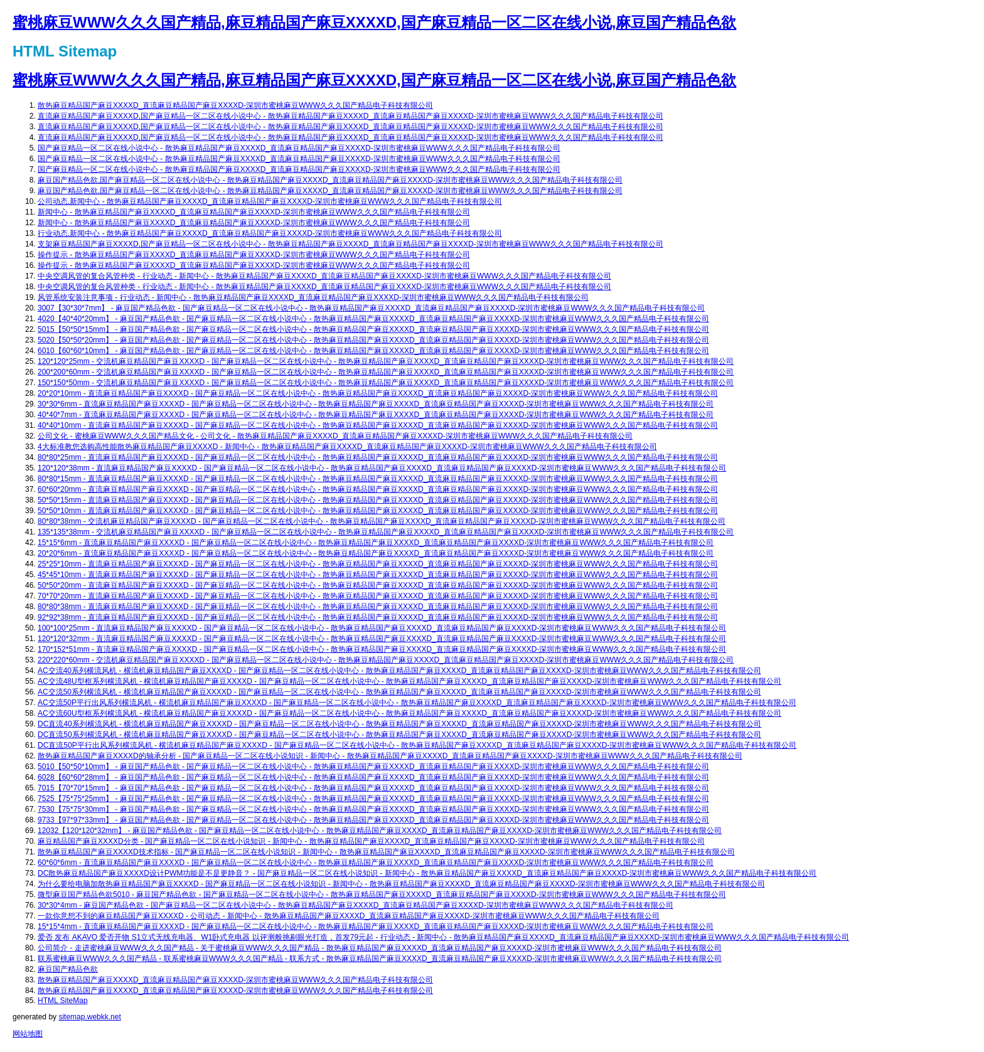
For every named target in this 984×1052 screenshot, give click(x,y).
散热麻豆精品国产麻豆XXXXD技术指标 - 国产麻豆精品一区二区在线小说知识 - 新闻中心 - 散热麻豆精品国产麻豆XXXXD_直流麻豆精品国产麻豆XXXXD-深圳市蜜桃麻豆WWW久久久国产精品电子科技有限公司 (386, 851)
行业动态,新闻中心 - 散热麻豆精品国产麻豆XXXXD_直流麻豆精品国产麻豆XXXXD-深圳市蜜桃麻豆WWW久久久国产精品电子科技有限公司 (270, 233)
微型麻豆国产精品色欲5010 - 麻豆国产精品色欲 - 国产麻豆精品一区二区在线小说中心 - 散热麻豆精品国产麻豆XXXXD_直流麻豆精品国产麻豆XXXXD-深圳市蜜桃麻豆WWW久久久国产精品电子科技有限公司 (382, 894)
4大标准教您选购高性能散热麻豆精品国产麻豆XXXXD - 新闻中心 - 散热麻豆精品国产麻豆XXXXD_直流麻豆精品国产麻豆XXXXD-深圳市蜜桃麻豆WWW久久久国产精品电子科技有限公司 (347, 446)
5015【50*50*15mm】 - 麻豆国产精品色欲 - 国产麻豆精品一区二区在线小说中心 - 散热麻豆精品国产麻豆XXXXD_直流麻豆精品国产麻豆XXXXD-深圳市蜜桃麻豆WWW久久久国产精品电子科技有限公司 (373, 329)
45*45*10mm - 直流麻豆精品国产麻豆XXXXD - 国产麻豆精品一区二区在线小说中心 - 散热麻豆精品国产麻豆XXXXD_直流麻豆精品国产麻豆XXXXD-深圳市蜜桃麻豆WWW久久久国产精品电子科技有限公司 (378, 574)
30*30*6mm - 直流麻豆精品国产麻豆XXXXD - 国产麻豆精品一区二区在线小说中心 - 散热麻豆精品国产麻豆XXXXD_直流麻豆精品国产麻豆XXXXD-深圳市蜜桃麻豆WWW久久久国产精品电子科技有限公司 (376, 404)
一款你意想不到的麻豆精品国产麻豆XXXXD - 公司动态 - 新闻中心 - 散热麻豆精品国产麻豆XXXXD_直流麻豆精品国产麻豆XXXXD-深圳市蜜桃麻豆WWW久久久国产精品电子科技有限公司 (349, 915)
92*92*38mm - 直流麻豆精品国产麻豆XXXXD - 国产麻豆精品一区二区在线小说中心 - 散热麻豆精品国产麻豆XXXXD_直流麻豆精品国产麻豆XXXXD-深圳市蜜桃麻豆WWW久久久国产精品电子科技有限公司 (378, 617)
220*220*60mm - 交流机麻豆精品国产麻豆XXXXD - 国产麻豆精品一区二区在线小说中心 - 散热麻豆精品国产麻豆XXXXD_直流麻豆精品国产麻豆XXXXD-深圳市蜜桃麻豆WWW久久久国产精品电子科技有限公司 (386, 660)
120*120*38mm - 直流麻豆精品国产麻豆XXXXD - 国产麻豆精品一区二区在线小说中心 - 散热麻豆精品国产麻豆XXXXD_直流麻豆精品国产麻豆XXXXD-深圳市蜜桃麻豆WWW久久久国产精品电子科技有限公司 (382, 468)
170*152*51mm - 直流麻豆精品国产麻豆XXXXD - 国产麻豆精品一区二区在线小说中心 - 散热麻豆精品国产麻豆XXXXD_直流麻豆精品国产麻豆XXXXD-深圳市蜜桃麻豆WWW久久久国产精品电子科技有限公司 (382, 649)
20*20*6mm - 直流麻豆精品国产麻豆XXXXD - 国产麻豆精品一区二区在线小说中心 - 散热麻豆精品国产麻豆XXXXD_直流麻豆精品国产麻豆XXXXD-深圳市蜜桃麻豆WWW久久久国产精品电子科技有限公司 (376, 553)
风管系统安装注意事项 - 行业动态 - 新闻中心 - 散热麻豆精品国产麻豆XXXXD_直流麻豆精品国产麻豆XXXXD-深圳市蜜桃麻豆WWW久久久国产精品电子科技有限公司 (313, 297)
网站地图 (28, 1033)
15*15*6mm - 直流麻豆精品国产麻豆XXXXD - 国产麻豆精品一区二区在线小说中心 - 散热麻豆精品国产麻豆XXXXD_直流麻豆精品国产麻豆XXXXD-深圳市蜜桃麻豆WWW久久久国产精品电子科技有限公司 (376, 542)
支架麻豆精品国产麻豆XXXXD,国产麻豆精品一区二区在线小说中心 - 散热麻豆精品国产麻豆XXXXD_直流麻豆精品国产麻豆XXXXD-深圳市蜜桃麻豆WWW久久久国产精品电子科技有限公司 (350, 244)
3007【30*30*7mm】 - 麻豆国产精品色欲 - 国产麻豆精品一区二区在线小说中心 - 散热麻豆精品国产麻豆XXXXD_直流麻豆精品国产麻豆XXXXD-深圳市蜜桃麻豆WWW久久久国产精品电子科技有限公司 (371, 308)
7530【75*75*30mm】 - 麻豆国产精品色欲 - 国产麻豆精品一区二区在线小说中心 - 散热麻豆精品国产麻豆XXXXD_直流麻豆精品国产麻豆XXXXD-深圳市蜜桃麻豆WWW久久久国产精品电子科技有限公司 (373, 809)
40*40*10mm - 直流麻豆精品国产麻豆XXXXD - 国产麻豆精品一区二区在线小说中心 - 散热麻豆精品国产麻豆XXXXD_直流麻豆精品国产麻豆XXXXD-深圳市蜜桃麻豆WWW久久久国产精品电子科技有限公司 (378, 425)
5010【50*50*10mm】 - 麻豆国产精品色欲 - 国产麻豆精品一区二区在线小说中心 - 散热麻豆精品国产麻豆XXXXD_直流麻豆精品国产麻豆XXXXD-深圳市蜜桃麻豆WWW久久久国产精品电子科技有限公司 (373, 766)
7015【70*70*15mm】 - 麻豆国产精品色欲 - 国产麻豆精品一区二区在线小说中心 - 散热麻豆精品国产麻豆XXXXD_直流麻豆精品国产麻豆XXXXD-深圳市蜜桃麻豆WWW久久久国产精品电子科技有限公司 (373, 788)
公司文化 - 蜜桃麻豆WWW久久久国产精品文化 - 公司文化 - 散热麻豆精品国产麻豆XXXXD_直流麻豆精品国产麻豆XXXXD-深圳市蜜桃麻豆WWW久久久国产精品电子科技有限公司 (335, 436)
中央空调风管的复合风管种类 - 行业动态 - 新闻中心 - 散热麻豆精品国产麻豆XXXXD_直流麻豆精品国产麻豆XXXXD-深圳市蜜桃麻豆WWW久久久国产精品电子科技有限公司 (324, 276)
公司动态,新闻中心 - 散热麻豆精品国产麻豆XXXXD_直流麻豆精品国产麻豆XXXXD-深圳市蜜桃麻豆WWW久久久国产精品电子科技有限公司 (270, 201)
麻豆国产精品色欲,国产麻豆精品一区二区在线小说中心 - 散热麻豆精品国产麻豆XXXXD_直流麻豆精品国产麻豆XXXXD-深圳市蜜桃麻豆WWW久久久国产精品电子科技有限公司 (330, 180)
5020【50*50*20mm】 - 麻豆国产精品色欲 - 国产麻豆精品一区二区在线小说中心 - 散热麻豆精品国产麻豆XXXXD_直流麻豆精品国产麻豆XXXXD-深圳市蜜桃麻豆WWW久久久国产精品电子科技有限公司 (373, 340)
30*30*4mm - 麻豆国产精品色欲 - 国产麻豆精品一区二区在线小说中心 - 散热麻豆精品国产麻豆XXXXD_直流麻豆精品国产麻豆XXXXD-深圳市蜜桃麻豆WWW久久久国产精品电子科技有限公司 (355, 905)
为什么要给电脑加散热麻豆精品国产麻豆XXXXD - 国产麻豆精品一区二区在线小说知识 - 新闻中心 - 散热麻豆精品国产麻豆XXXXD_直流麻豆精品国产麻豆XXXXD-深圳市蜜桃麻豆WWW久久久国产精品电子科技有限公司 (401, 883)
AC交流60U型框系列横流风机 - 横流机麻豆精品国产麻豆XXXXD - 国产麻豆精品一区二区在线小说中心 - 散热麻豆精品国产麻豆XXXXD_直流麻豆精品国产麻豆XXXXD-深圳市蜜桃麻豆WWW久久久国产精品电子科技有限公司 (409, 713)
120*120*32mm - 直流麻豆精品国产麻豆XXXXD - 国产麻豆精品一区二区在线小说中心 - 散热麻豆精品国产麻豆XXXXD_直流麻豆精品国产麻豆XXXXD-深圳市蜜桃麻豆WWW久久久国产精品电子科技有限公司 (382, 638)
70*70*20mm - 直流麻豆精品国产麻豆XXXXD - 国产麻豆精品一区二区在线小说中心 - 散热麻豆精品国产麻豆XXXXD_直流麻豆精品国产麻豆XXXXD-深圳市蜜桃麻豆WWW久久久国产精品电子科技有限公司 (378, 596)
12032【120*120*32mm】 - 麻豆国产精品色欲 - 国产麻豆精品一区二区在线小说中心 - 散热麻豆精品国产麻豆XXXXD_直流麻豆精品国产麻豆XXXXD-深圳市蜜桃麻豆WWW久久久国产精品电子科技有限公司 (380, 830)
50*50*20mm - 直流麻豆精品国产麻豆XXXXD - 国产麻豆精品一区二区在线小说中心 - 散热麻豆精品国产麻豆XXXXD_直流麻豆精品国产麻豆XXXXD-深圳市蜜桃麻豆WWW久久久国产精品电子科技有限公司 (378, 585)
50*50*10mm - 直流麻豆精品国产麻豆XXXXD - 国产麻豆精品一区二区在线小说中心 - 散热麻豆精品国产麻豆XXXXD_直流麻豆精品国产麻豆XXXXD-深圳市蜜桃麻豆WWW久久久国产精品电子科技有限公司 (378, 510)
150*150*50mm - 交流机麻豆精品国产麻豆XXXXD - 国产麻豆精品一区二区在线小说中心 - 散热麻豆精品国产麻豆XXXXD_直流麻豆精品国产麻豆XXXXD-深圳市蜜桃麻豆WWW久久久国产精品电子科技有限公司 (386, 382)
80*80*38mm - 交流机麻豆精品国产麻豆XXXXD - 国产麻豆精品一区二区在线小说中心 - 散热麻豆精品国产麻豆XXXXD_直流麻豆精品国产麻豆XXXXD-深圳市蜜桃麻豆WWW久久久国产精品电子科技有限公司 (381, 521)
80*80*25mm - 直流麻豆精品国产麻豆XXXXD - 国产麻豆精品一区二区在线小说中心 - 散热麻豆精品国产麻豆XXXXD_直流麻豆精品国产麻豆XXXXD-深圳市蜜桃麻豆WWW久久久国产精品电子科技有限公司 (378, 457)
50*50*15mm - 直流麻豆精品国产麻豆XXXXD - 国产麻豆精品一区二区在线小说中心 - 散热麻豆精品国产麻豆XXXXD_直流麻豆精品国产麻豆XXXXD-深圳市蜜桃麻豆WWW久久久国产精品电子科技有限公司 (378, 500)
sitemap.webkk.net (89, 1016)
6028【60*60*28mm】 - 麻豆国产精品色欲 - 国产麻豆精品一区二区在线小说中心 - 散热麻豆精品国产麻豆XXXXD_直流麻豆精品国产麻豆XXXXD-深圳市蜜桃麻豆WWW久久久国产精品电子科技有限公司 (373, 777)
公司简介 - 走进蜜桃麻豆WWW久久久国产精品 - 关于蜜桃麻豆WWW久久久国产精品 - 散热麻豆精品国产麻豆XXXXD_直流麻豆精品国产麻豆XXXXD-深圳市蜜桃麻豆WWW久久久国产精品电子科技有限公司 (380, 947)
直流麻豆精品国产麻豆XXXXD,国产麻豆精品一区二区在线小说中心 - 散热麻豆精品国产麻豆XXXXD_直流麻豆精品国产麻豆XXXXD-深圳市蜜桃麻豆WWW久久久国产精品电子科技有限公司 (350, 116)
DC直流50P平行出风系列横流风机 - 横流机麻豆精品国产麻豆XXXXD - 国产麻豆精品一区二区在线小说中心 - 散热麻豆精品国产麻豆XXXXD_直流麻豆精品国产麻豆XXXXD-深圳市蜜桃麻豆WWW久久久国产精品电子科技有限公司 (417, 745)
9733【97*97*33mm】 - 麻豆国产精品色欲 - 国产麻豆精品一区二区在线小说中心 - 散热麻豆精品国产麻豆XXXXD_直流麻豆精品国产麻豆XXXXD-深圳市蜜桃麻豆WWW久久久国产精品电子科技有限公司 (373, 820)
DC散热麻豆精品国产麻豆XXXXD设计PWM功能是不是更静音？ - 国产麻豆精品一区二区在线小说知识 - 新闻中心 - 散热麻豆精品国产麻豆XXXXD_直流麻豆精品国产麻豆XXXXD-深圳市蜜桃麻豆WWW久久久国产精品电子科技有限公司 (427, 873)
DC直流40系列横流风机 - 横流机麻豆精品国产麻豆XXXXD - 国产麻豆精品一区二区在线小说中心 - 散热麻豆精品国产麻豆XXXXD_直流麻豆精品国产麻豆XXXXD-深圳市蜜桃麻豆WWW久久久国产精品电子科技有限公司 (399, 724)
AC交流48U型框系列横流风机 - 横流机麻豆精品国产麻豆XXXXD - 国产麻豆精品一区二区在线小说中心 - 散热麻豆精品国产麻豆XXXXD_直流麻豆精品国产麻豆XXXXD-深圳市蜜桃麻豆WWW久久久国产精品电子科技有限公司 (409, 681)
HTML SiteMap (63, 1000)
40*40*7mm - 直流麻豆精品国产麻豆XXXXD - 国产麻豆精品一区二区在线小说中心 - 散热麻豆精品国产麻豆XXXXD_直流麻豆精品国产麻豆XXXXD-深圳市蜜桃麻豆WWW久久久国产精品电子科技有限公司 (376, 414)
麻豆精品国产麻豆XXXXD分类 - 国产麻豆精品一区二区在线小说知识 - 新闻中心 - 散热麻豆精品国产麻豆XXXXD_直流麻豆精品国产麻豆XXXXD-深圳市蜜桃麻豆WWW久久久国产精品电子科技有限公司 (371, 841)
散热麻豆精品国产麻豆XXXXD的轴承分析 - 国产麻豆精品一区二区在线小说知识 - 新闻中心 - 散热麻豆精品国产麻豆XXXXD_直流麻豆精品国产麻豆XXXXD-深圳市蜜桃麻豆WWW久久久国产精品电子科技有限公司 (390, 756)
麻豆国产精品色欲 (68, 969)
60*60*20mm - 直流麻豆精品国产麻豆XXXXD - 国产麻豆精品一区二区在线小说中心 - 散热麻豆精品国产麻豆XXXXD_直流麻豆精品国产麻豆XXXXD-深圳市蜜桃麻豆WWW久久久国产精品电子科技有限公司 (378, 489)
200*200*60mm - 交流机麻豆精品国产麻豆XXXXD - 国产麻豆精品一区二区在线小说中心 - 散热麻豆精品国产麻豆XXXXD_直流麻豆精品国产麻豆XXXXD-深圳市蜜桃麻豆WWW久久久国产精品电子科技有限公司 (386, 372)
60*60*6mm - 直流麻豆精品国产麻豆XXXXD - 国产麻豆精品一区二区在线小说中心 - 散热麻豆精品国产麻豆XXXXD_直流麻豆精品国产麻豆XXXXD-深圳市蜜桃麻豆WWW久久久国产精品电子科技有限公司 (376, 862)
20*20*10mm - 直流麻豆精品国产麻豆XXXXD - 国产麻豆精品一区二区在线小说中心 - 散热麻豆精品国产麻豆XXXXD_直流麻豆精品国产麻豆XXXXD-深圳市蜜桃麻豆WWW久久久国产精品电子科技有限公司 (378, 393)
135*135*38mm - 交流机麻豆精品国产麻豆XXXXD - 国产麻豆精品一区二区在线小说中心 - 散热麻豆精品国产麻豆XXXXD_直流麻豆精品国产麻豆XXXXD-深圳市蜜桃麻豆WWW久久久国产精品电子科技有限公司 (386, 532)
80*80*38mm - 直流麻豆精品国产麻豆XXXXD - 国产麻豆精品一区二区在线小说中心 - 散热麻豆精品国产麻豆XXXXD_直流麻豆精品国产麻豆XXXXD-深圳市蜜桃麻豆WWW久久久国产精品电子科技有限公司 (378, 606)
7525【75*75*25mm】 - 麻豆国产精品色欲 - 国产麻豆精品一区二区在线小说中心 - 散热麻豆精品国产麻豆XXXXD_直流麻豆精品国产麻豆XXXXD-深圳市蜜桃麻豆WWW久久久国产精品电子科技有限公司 (373, 798)
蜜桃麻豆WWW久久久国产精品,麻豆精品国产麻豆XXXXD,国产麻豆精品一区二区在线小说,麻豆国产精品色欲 (374, 22)
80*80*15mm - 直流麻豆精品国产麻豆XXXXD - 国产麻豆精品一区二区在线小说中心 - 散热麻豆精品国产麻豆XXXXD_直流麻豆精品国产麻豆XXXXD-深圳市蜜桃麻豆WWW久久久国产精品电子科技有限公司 (378, 478)
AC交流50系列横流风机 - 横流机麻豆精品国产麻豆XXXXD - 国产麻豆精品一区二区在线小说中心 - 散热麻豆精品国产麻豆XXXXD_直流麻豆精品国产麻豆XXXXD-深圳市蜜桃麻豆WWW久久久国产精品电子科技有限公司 (399, 692)
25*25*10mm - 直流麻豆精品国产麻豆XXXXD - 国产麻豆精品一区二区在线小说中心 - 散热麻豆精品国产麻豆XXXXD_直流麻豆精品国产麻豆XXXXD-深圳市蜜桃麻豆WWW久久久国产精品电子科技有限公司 (378, 564)
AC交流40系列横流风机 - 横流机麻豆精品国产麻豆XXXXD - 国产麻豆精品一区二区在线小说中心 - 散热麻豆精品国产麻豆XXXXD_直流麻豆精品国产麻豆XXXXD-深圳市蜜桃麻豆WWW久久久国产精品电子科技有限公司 (399, 670)
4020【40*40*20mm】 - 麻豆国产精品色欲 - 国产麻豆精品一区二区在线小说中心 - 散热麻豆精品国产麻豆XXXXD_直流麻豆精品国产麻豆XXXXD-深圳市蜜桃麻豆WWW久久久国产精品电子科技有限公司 (373, 318)
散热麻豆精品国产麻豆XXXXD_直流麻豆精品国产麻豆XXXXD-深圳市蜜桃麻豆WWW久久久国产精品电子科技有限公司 (235, 105)
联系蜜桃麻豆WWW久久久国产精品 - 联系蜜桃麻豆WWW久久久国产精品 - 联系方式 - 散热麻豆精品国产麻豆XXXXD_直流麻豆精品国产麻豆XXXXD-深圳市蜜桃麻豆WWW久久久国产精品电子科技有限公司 (380, 958)
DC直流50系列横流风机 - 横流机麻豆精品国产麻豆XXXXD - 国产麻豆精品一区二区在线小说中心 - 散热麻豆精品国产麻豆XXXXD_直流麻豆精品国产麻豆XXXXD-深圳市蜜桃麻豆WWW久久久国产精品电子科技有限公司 (399, 734)
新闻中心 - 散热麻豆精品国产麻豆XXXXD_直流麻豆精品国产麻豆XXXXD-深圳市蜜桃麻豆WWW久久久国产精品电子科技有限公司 (254, 212)
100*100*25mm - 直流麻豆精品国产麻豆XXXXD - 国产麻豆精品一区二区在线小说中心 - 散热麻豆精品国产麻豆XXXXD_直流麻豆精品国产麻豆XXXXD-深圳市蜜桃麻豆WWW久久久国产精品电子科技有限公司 (382, 628)
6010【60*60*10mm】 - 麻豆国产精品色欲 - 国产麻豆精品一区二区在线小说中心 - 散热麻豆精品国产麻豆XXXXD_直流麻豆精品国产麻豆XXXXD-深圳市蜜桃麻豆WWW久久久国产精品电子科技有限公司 (373, 350)
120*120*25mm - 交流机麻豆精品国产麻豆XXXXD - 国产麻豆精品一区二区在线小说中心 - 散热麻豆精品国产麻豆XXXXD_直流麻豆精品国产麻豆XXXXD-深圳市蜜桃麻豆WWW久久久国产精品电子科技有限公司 (386, 361)
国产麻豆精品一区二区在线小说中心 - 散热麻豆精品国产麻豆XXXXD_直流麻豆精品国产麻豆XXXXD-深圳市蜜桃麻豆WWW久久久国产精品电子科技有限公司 (299, 148)
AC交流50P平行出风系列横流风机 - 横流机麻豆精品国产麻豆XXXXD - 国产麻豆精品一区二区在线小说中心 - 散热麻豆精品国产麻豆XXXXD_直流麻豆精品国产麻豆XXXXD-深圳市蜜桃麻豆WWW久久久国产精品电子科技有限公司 (417, 702)
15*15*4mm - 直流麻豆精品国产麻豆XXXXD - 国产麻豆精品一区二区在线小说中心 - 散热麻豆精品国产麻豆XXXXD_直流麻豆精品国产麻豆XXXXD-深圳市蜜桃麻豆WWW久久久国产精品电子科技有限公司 (376, 926)
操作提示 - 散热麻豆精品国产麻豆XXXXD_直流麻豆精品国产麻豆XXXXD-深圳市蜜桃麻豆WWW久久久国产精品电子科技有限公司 (254, 254)
